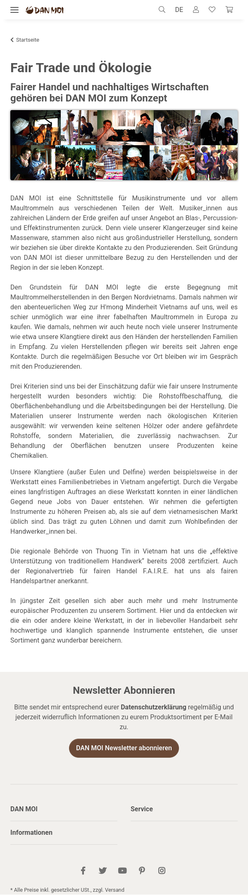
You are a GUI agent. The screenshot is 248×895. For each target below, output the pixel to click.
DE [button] (179, 10)
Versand (114, 890)
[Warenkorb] (229, 10)
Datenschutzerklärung (153, 707)
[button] (164, 10)
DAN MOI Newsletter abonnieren (124, 748)
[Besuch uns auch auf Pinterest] (142, 872)
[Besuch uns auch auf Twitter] (103, 872)
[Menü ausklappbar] (14, 10)
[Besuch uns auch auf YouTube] (122, 872)
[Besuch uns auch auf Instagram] (161, 872)
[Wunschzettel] (212, 10)
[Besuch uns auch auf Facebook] (83, 872)
